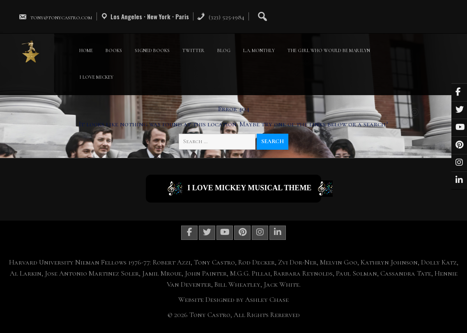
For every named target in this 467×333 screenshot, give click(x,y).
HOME (86, 50)
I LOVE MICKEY (96, 77)
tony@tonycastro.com (55, 17)
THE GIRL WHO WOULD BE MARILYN (329, 50)
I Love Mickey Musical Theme (243, 188)
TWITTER (193, 50)
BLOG (223, 50)
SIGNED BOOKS (152, 50)
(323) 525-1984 (220, 17)
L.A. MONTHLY (259, 50)
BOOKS (114, 50)
